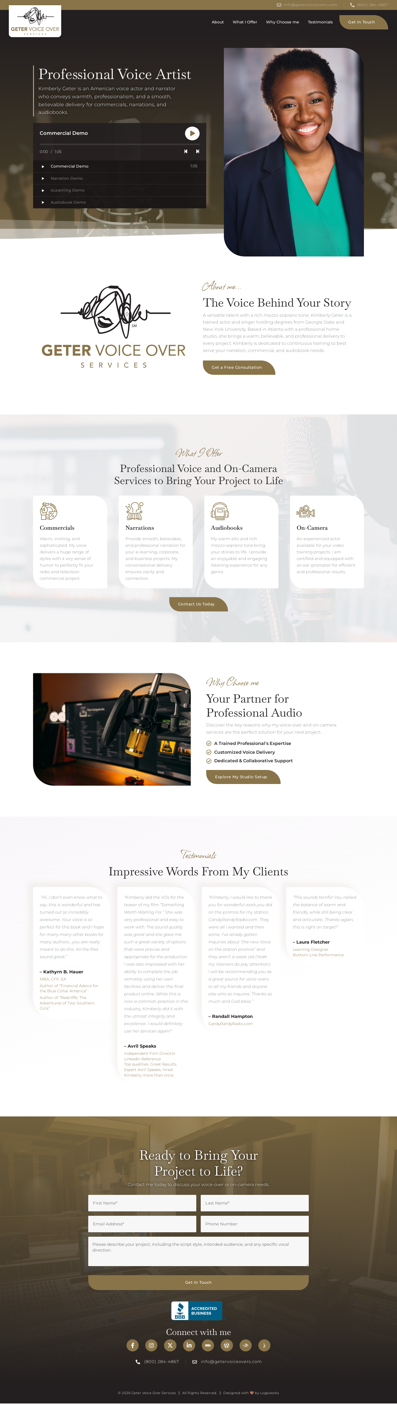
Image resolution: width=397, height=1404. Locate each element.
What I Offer (245, 22)
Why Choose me (282, 22)
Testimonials (320, 22)
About (218, 22)
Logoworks (269, 1393)
